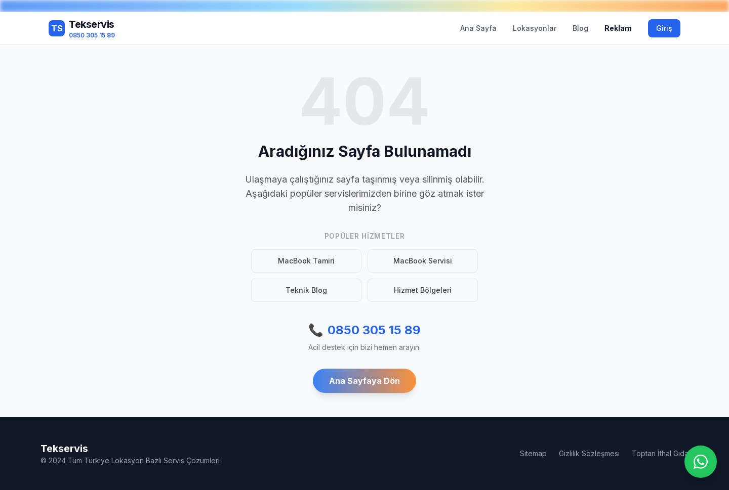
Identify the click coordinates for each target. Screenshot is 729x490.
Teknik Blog (306, 290)
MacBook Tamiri (306, 260)
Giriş (664, 28)
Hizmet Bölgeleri (423, 290)
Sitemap (533, 453)
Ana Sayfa (478, 28)
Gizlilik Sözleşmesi (589, 453)
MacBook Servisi (422, 260)
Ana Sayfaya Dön (364, 381)
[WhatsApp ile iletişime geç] (700, 462)
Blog (580, 28)
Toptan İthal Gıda (660, 453)
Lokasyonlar (534, 28)
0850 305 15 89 (364, 330)
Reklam (618, 28)
